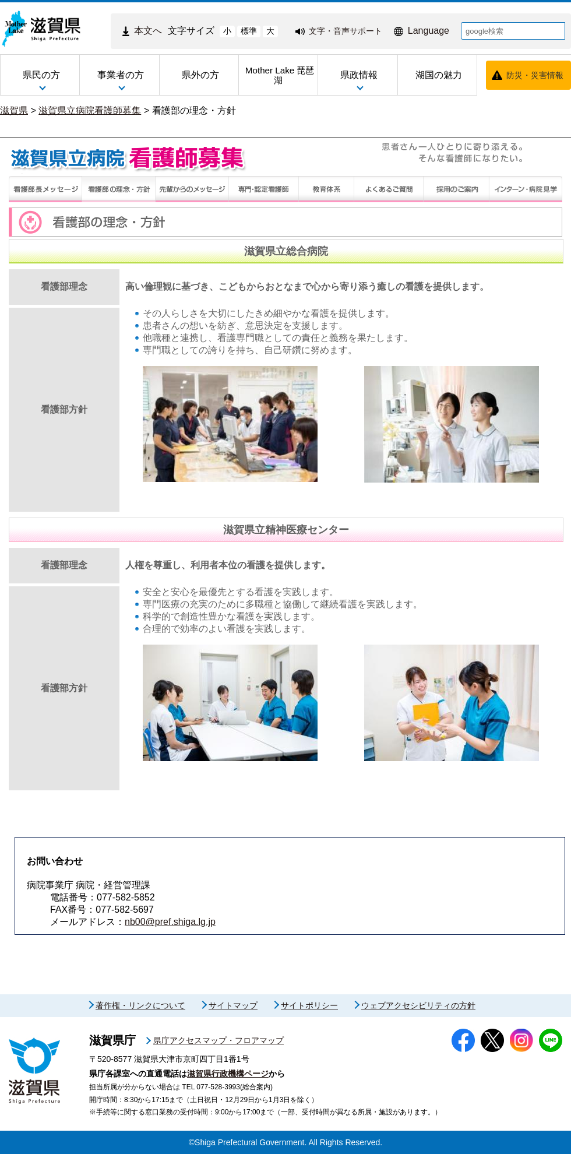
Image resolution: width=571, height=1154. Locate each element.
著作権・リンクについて (140, 1005)
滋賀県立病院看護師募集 (89, 110)
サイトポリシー (309, 1005)
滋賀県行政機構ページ (228, 1073)
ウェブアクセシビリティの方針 (418, 1005)
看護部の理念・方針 (194, 110)
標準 (249, 31)
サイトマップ (233, 1005)
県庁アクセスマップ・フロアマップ (218, 1040)
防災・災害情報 (534, 75)
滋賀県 (14, 110)
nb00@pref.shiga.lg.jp (170, 922)
